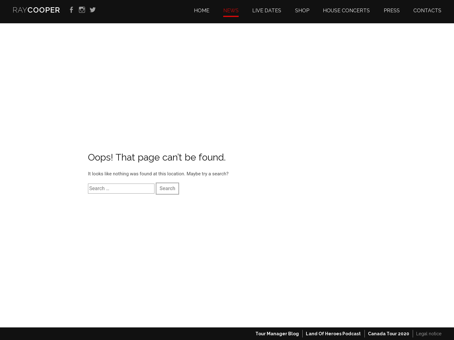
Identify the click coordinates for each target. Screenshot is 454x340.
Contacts (427, 11)
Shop (302, 11)
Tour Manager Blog (277, 333)
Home (201, 11)
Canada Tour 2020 (388, 333)
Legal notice (428, 333)
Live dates (266, 11)
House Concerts (346, 11)
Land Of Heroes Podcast (333, 333)
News (231, 11)
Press (392, 11)
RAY (36, 9)
